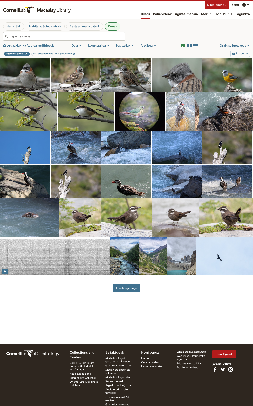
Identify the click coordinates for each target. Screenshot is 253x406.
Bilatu (145, 14)
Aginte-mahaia (186, 14)
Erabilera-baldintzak (188, 367)
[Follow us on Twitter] (222, 369)
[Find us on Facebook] (214, 369)
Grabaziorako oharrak (118, 365)
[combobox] (67, 36)
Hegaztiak (14, 26)
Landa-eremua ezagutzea (191, 351)
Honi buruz (223, 14)
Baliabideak (162, 14)
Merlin (206, 14)
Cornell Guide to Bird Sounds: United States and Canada (82, 366)
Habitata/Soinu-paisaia (45, 26)
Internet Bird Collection (83, 378)
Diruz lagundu (216, 4)
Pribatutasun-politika (189, 363)
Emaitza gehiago (126, 288)
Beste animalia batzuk (85, 26)
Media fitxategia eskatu (118, 377)
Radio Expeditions (80, 373)
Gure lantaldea (150, 362)
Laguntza (243, 14)
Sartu (235, 4)
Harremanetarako (151, 366)
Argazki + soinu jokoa (118, 385)
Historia (145, 358)
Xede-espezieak (114, 381)
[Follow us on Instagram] (230, 369)
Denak (112, 26)
